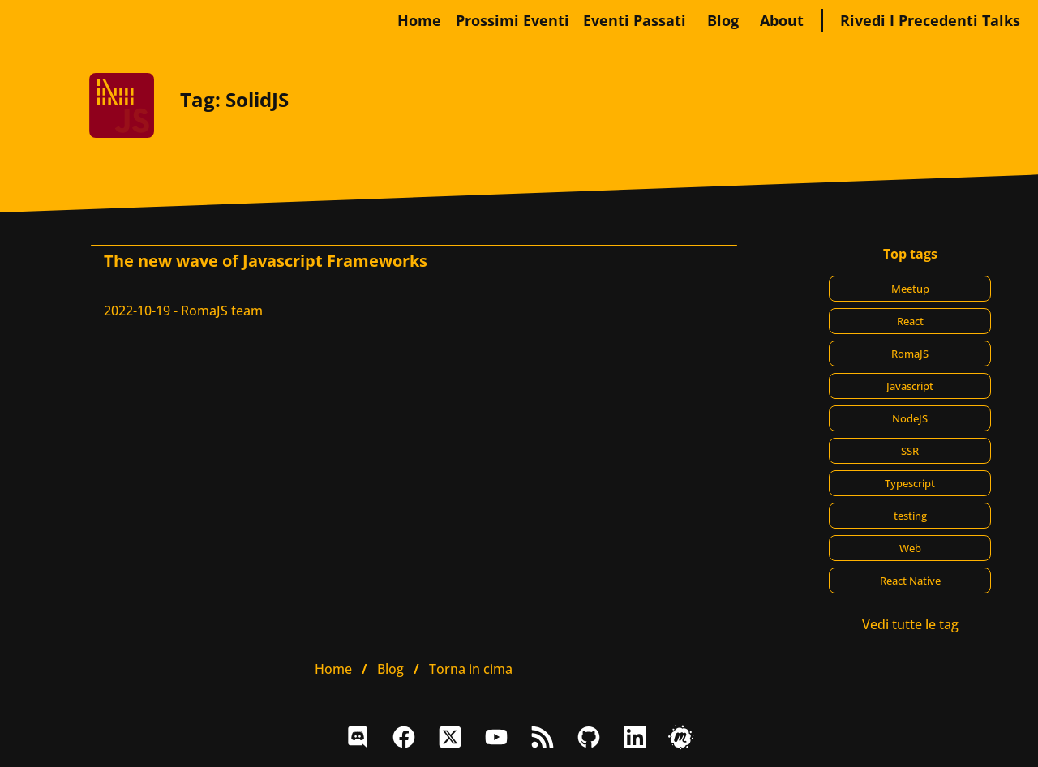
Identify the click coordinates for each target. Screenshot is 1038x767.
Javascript (909, 386)
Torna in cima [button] (471, 669)
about (782, 20)
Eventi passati (634, 20)
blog (723, 20)
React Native (910, 580)
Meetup (910, 288)
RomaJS (910, 353)
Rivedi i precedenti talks (930, 20)
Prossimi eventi (512, 20)
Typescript (910, 483)
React (910, 321)
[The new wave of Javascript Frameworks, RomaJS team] (414, 284)
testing (910, 515)
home (419, 20)
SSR (910, 450)
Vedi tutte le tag (910, 624)
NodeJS (910, 418)
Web (910, 548)
